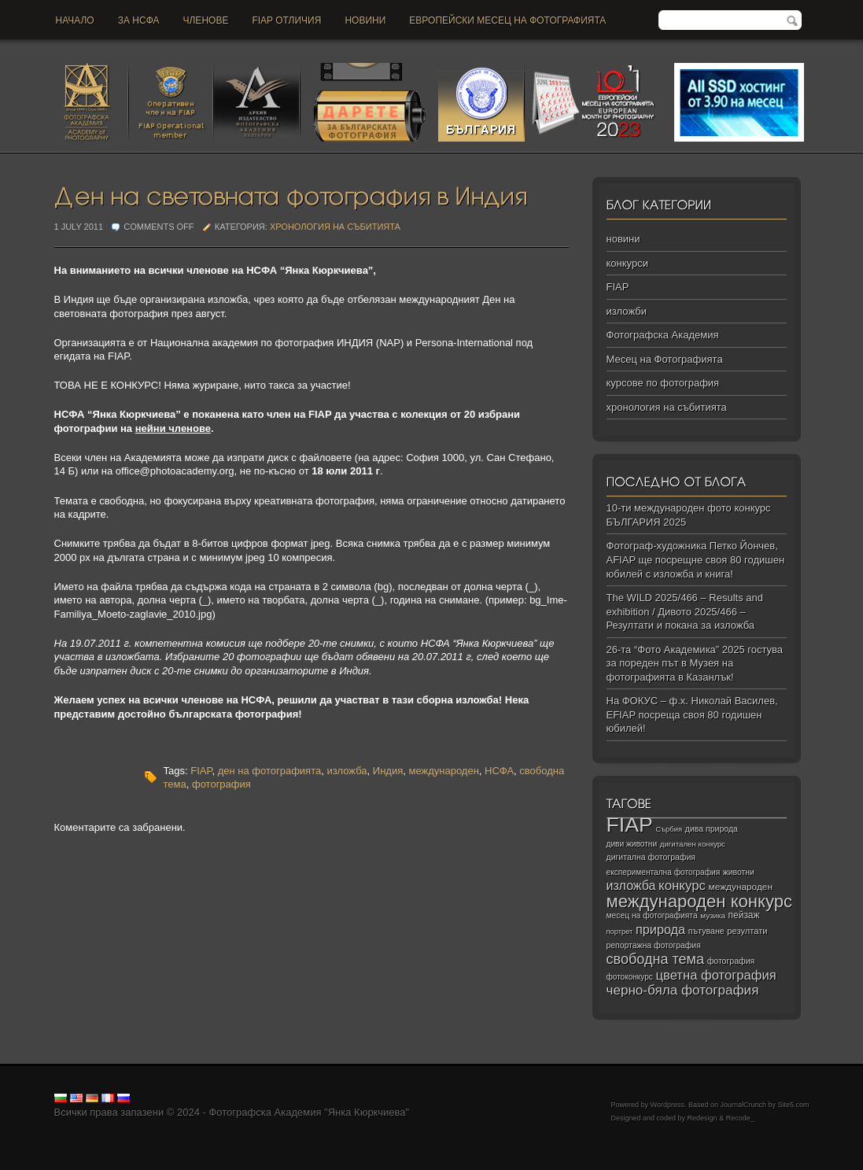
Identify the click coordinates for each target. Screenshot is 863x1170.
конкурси (627, 263)
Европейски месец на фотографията (507, 20)
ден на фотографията (270, 771)
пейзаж (744, 915)
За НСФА (139, 20)
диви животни (632, 844)
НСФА (499, 771)
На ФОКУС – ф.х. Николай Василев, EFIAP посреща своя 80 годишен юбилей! (692, 714)
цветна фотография (716, 975)
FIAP (201, 771)
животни (738, 872)
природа (660, 929)
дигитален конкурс (692, 844)
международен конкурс (700, 901)
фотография (221, 784)
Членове (206, 20)
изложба (346, 771)
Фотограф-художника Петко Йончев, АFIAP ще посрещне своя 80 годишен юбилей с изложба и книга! (696, 559)
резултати (747, 931)
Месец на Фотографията (665, 359)
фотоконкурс (630, 977)
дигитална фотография (651, 857)
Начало (75, 20)
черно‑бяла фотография (683, 990)
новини (365, 20)
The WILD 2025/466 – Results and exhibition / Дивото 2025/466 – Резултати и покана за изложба (685, 611)
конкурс (682, 885)
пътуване (706, 931)
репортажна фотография (654, 945)
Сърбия (668, 829)
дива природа (711, 828)
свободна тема (656, 959)
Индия (388, 771)
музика (712, 915)
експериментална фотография (664, 872)
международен (443, 771)
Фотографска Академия (663, 335)
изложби (627, 311)
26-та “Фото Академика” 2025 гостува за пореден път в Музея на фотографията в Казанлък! (695, 663)
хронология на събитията (335, 226)
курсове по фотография (663, 383)
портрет (620, 932)
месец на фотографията (652, 915)
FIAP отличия (286, 20)
